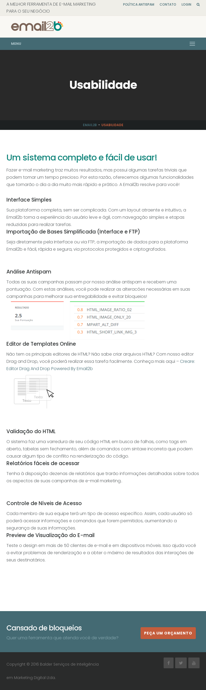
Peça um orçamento (168, 633)
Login (186, 4)
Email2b (90, 125)
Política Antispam (138, 4)
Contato (168, 4)
